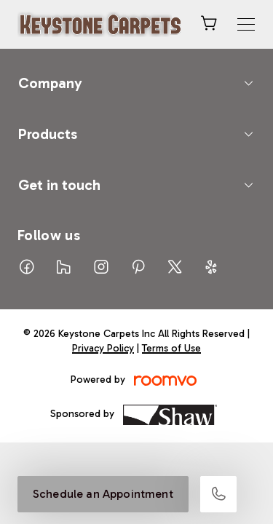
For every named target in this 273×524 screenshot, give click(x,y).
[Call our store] (218, 494)
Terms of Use (171, 348)
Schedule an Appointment (103, 494)
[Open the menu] (246, 24)
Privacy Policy (103, 348)
